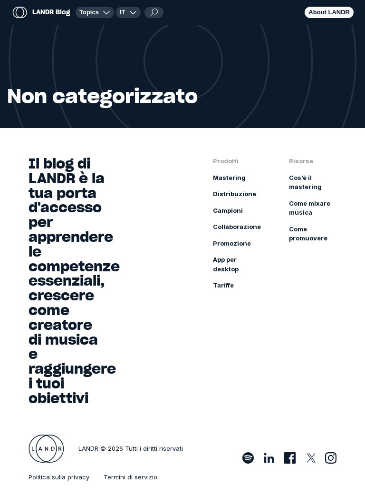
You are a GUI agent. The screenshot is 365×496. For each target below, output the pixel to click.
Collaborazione (237, 226)
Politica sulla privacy (59, 477)
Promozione (232, 243)
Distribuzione (234, 194)
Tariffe (223, 285)
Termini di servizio (130, 477)
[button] (128, 12)
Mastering (229, 177)
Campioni (228, 210)
